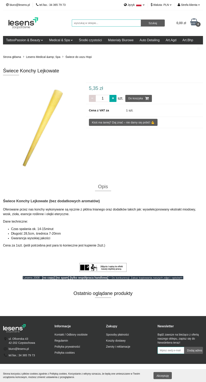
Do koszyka (138, 98)
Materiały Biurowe (121, 40)
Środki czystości (90, 40)
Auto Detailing (150, 40)
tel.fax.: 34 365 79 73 (22, 355)
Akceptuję (163, 375)
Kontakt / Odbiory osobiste (71, 334)
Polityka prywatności (67, 346)
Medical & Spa (61, 40)
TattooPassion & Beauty (24, 40)
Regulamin (61, 340)
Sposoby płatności (117, 334)
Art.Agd (171, 40)
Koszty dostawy (116, 340)
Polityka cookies (65, 352)
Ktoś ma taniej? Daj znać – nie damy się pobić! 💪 (123, 122)
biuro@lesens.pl (19, 348)
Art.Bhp (187, 40)
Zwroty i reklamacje (118, 346)
